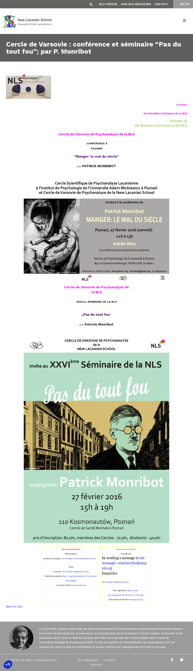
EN (182, 4)
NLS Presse (108, 4)
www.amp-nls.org (77, 585)
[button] (7, 664)
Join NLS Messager (135, 4)
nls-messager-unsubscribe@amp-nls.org (78, 558)
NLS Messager (88, 660)
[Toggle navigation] (184, 21)
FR (187, 4)
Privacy (110, 660)
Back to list (14, 606)
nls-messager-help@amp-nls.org (75, 571)
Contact (161, 4)
